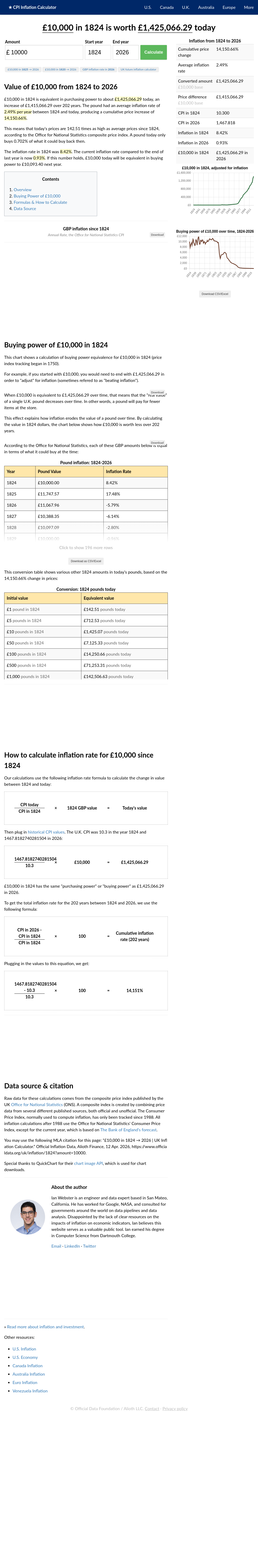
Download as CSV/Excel (86, 806)
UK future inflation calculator (138, 69)
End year (121, 41)
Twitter (89, 1491)
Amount (12, 41)
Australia (206, 7)
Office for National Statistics (37, 1350)
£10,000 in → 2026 (23, 69)
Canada (167, 7)
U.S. (148, 7)
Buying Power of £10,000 (37, 195)
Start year (94, 41)
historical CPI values (46, 1077)
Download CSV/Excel (215, 294)
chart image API (88, 1408)
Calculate (153, 52)
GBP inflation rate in (98, 69)
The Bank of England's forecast (128, 1375)
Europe (229, 7)
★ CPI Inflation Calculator (32, 7)
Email (56, 1491)
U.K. (186, 7)
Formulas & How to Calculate (40, 202)
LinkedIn (72, 1491)
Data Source (25, 208)
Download (157, 234)
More (249, 7)
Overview (23, 189)
